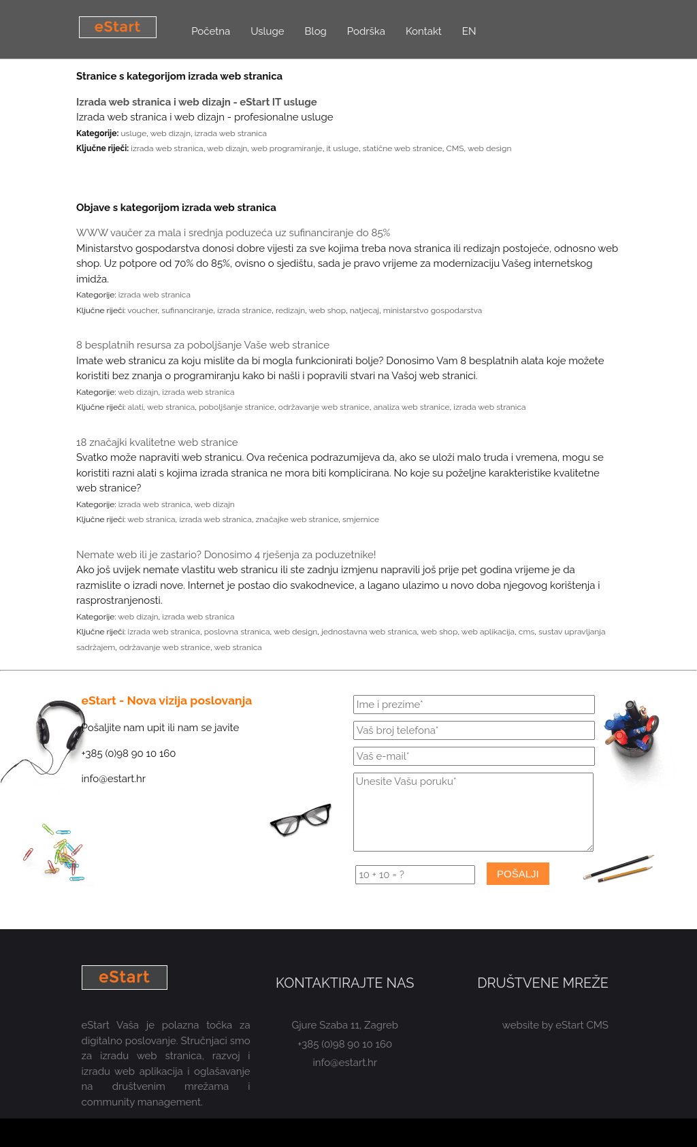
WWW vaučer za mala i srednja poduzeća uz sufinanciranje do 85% (233, 233)
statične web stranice (402, 148)
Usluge (267, 31)
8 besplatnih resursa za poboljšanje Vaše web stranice (202, 345)
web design (489, 148)
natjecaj (364, 310)
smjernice (360, 519)
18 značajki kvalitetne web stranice (157, 442)
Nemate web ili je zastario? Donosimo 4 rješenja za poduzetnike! (226, 555)
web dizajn (170, 133)
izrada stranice (244, 310)
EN (469, 31)
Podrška (366, 31)
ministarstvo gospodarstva (433, 310)
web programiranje (287, 148)
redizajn (290, 310)
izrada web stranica (231, 133)
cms (526, 631)
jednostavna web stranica (369, 631)
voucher (142, 310)
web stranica (171, 407)
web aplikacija (488, 631)
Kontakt (424, 31)
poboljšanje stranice (236, 407)
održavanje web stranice (324, 407)
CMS (455, 148)
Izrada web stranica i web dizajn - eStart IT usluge (196, 102)
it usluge (342, 148)
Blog (316, 31)
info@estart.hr (345, 1062)
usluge (133, 133)
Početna (210, 31)
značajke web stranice (296, 519)
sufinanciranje (187, 310)
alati (136, 407)
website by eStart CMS (555, 1025)
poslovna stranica (237, 631)
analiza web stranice (412, 407)
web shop (327, 310)
